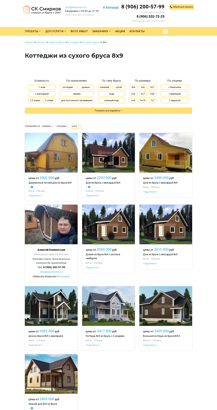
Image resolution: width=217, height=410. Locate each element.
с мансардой (42, 93)
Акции (120, 31)
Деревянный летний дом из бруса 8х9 (50, 182)
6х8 (152, 93)
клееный (104, 87)
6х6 (133, 93)
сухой (119, 87)
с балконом (174, 87)
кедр (111, 93)
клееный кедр (111, 100)
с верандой (175, 93)
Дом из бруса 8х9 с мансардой (45, 336)
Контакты (137, 31)
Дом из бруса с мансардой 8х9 (103, 182)
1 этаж (41, 87)
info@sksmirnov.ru (75, 7)
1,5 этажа (35, 100)
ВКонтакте (63, 276)
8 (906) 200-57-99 (143, 7)
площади (63, 126)
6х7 (143, 93)
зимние (77, 93)
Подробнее (35, 195)
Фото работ (79, 31)
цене (76, 126)
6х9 (133, 100)
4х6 (133, 87)
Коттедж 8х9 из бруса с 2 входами (105, 336)
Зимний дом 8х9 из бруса (42, 403)
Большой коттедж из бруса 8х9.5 (161, 336)
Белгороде (112, 7)
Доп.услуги (55, 31)
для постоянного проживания (76, 100)
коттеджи (68, 87)
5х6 (143, 87)
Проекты (33, 31)
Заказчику (101, 31)
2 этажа (49, 100)
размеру (48, 126)
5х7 (152, 87)
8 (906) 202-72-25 (151, 16)
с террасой (174, 100)
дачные (86, 87)
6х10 (143, 100)
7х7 (152, 100)
